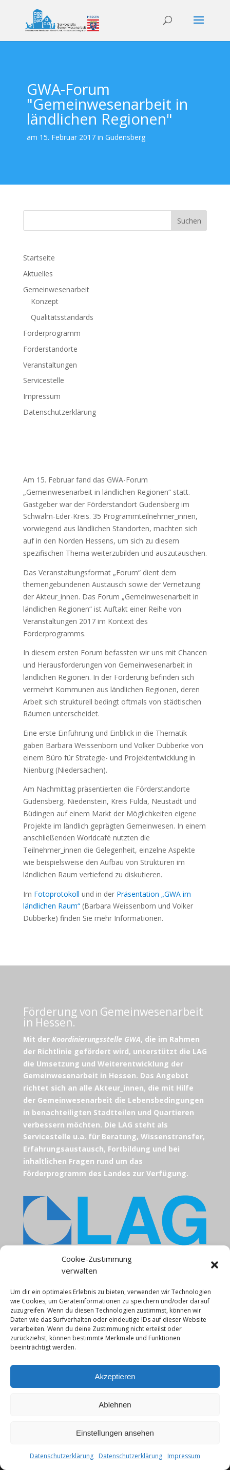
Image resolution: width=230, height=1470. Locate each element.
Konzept (45, 301)
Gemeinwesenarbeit (56, 289)
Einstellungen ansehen (115, 1432)
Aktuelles (38, 273)
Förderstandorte (50, 349)
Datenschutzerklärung (61, 1456)
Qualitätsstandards (62, 317)
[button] (214, 1265)
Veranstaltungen (50, 365)
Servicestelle (43, 380)
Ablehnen (115, 1404)
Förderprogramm (52, 333)
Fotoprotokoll (57, 894)
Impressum (183, 1456)
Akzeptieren (114, 1376)
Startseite (39, 258)
